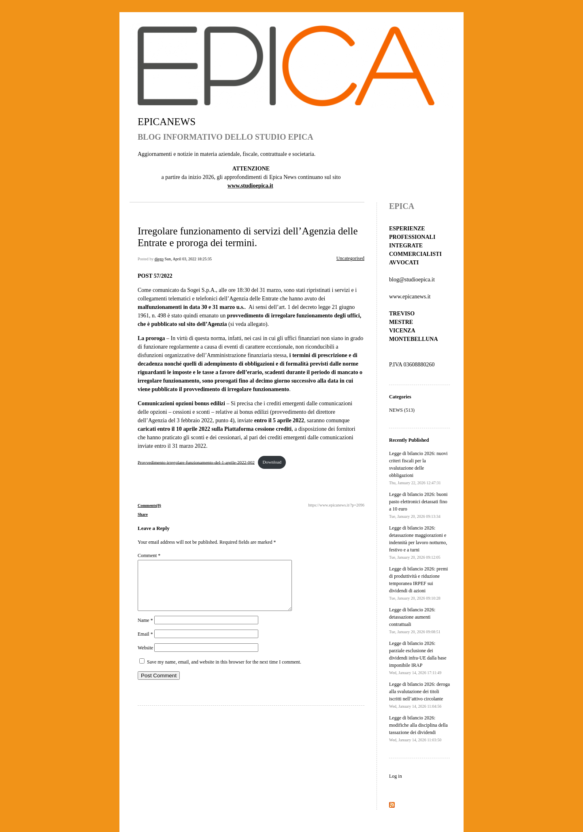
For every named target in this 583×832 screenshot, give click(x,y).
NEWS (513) (402, 410)
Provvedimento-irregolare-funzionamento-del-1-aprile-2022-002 (196, 462)
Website (145, 657)
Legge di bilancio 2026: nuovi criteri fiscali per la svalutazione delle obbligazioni (418, 468)
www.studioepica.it (250, 186)
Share (143, 514)
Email (145, 644)
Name (145, 630)
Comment (149, 555)
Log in (395, 776)
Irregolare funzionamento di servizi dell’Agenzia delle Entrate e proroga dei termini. (248, 237)
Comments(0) (149, 505)
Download (271, 462)
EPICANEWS (167, 121)
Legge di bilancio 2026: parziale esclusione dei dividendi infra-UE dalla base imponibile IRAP (418, 657)
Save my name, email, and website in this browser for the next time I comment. (224, 672)
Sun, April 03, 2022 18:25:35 (188, 259)
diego (159, 259)
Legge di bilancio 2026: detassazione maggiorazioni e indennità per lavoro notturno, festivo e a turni (418, 542)
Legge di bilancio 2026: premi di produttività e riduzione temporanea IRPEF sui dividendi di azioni (418, 583)
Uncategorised (350, 258)
